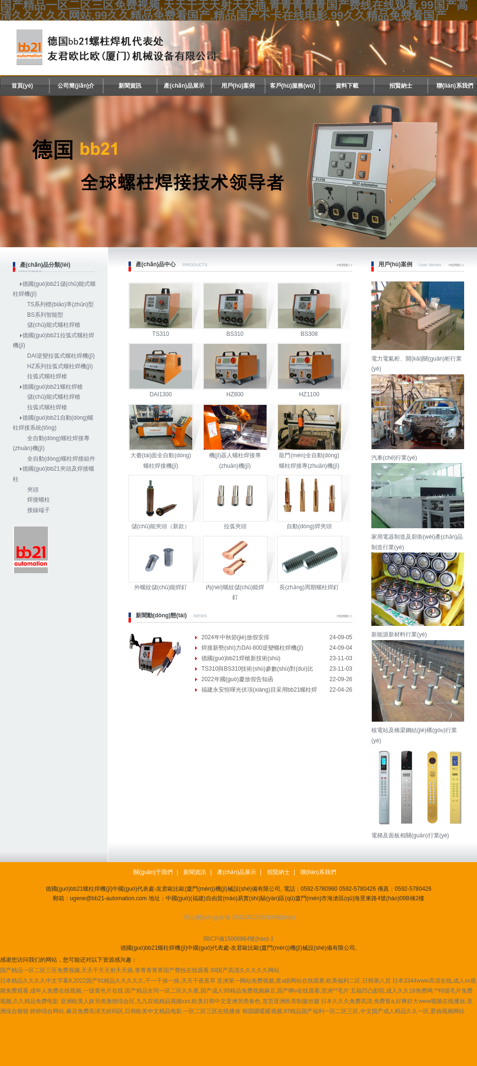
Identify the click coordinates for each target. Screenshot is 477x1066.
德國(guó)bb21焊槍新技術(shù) (240, 658)
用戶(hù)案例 (238, 85)
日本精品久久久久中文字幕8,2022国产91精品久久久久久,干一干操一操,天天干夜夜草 (108, 980)
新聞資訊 (130, 85)
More (344, 265)
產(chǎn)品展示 (184, 85)
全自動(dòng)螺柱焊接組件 (61, 458)
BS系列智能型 (45, 315)
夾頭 (33, 489)
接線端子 (38, 510)
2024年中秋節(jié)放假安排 (235, 637)
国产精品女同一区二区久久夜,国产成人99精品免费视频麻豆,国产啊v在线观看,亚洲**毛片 (237, 990)
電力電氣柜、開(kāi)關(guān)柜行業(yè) (419, 358)
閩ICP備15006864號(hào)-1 (238, 938)
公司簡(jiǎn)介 (76, 85)
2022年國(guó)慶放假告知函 (237, 679)
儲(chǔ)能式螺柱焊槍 (53, 325)
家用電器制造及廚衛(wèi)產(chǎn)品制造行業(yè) (419, 536)
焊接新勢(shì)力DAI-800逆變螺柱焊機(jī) (252, 647)
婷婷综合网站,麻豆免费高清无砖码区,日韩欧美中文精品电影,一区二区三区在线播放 (135, 1011)
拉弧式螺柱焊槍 (47, 376)
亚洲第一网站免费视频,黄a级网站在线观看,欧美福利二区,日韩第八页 (304, 980)
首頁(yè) (22, 85)
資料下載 (347, 85)
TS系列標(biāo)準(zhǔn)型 (60, 304)
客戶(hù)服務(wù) (292, 85)
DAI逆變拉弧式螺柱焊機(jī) (61, 355)
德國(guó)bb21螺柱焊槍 (52, 386)
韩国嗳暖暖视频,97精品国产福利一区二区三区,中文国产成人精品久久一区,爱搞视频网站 (353, 1011)
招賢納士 (400, 85)
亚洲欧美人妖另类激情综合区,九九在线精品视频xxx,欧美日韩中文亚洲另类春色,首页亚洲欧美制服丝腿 (189, 1001)
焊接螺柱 (38, 499)
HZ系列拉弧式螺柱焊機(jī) (60, 366)
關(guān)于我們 (153, 872)
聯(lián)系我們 (455, 85)
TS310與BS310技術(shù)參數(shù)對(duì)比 (257, 668)
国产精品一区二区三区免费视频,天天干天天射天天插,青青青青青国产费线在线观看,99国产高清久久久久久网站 (139, 970)
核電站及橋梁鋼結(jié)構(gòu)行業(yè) (419, 730)
